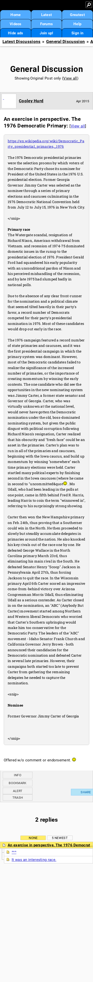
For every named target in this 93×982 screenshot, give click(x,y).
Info (17, 775)
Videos (16, 24)
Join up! (46, 33)
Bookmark (17, 783)
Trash (17, 797)
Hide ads (15, 33)
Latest (46, 15)
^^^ (14, 852)
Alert (18, 791)
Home (15, 15)
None (33, 838)
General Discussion (65, 41)
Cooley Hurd (31, 100)
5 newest (59, 838)
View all (70, 78)
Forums (46, 24)
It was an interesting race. (34, 859)
